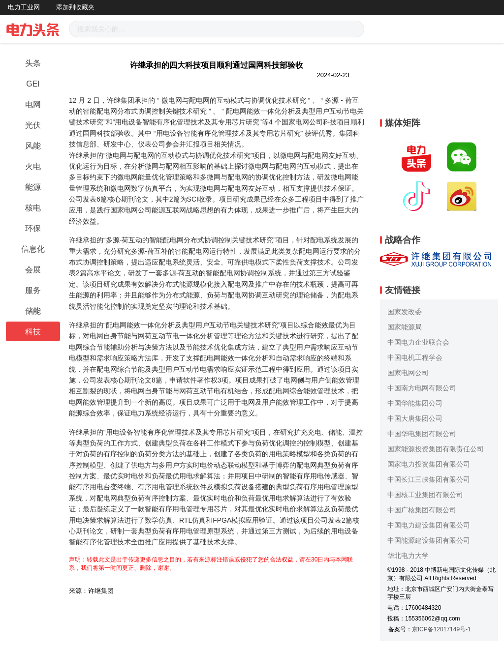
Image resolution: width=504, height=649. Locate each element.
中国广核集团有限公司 (421, 510)
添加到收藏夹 (75, 7)
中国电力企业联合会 (418, 342)
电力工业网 (24, 7)
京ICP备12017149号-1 (441, 629)
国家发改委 (404, 312)
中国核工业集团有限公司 (425, 495)
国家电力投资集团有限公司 (428, 464)
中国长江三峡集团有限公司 (428, 479)
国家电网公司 (408, 373)
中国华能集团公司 (414, 403)
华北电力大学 (408, 556)
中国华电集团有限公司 (421, 434)
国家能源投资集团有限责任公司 (435, 449)
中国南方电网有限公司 (421, 388)
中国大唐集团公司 (414, 418)
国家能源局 (404, 327)
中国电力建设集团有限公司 (428, 525)
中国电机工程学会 (414, 357)
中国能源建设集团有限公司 (428, 540)
